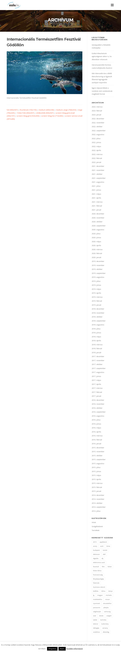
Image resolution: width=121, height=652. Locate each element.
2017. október (97, 365)
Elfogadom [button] (52, 649)
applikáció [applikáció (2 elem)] (103, 542)
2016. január (96, 444)
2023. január (96, 115)
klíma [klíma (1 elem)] (103, 591)
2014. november (98, 499)
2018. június (96, 333)
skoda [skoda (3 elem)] (101, 616)
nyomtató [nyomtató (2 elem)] (96, 604)
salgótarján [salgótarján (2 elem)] (97, 612)
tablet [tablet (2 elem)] (95, 620)
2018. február (97, 349)
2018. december (98, 309)
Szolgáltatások (97, 527)
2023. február (97, 111)
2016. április (96, 432)
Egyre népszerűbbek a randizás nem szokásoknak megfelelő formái (102, 91)
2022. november (98, 123)
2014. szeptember (99, 507)
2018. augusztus (98, 325)
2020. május (96, 242)
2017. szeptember (99, 369)
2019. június (96, 285)
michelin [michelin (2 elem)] (109, 596)
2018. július (96, 329)
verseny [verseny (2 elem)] (105, 628)
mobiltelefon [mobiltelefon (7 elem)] (97, 600)
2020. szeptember (99, 226)
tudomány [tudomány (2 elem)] (105, 624)
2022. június (96, 143)
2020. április (96, 246)
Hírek (94, 523)
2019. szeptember (99, 273)
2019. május (96, 289)
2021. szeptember (99, 178)
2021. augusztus (98, 182)
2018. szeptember (99, 321)
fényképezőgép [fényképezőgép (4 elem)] (98, 579)
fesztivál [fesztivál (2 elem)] (96, 567)
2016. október (97, 408)
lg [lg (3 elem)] (93, 596)
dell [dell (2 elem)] (104, 555)
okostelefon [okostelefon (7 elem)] (107, 604)
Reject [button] (62, 649)
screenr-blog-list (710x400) (52, 116)
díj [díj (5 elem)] (102, 559)
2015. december (98, 448)
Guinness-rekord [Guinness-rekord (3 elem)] (99, 587)
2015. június (96, 472)
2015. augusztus (98, 464)
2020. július (96, 234)
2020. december (98, 214)
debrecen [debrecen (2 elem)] (96, 555)
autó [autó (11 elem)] (102, 546)
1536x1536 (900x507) (25, 113)
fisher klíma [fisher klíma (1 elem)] (97, 571)
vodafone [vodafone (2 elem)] (96, 632)
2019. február (97, 301)
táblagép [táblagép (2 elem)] (96, 628)
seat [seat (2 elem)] (94, 616)
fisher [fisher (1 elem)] (110, 567)
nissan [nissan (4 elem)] (107, 600)
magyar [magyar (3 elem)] (100, 596)
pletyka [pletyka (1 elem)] (106, 608)
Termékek (95, 531)
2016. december (98, 400)
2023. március (97, 107)
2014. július (96, 511)
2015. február (97, 487)
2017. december (98, 357)
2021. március (97, 202)
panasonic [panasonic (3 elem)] (96, 608)
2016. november (98, 404)
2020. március (97, 250)
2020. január (96, 258)
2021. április (96, 198)
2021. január (96, 210)
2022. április (96, 151)
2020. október (97, 222)
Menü (112, 5)
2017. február (97, 392)
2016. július (96, 420)
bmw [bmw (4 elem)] (108, 546)
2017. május (96, 380)
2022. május (96, 147)
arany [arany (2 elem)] (95, 546)
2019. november (98, 266)
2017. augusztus (98, 372)
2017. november (98, 361)
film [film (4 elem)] (103, 567)
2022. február (97, 158)
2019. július (96, 281)
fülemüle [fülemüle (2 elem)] (96, 583)
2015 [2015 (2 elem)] (95, 542)
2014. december (98, 495)
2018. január (96, 353)
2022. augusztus (98, 135)
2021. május (96, 194)
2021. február (97, 206)
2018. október (97, 317)
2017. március (97, 388)
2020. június (96, 238)
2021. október (97, 174)
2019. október (97, 269)
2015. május (96, 476)
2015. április (96, 480)
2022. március (97, 155)
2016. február (97, 440)
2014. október (97, 503)
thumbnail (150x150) (28, 110)
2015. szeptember (99, 460)
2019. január (96, 305)
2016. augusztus (98, 416)
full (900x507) (12, 110)
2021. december (98, 166)
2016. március (97, 436)
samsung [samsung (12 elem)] (107, 612)
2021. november (98, 170)
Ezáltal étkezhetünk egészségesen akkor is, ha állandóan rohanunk (101, 57)
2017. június (96, 377)
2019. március (97, 297)
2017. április (96, 384)
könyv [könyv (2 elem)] (110, 591)
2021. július (96, 186)
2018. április (96, 341)
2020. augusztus (98, 230)
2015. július (96, 468)
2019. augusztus (98, 277)
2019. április (96, 293)
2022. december (98, 119)
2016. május (96, 428)
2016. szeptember (99, 412)
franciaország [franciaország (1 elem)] (98, 575)
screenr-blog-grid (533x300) (28, 116)
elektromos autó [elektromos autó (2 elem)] (99, 563)
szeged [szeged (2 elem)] (108, 616)
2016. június (96, 424)
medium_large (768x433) (66, 110)
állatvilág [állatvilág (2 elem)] (106, 632)
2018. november (98, 313)
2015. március (97, 483)
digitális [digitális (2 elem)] (95, 559)
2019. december (98, 262)
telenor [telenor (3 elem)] (95, 624)
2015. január (96, 491)
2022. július (96, 139)
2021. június (96, 190)
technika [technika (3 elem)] (103, 620)
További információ (74, 648)
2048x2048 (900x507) (45, 113)
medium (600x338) (46, 110)
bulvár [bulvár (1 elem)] (105, 551)
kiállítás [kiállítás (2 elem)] (95, 591)
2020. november (98, 218)
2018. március (97, 345)
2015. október (97, 456)
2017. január (96, 396)
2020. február (97, 254)
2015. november (98, 452)
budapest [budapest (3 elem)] (96, 551)
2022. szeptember (99, 131)
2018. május (96, 337)
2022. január (96, 162)
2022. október (97, 127)
